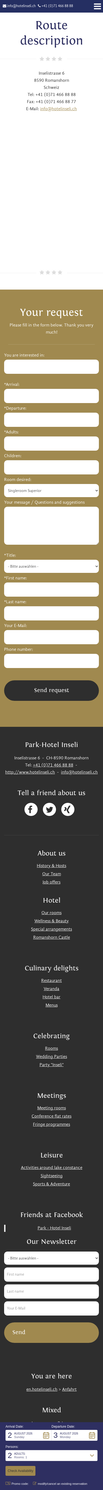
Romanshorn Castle (51, 937)
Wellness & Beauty (51, 921)
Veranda (51, 989)
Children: (12, 456)
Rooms (51, 1048)
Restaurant (51, 981)
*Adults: (11, 432)
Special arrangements (51, 929)
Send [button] (18, 1332)
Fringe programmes (51, 1124)
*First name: (15, 578)
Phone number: (18, 650)
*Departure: (15, 408)
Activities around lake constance (51, 1168)
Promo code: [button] (17, 1483)
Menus (52, 1005)
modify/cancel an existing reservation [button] (60, 1483)
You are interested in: (24, 355)
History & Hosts (51, 866)
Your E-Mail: (15, 626)
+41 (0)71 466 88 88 (57, 6)
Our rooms (51, 913)
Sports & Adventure (51, 1184)
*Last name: (15, 602)
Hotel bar (51, 997)
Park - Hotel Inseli (54, 1228)
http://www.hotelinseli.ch (30, 772)
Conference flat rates (51, 1116)
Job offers (51, 882)
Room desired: (17, 480)
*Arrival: (12, 385)
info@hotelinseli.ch (21, 6)
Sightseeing (52, 1176)
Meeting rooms (51, 1108)
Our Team (51, 874)
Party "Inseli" (52, 1065)
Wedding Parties (51, 1057)
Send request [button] (51, 690)
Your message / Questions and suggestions (44, 502)
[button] (28, 1435)
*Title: (10, 555)
